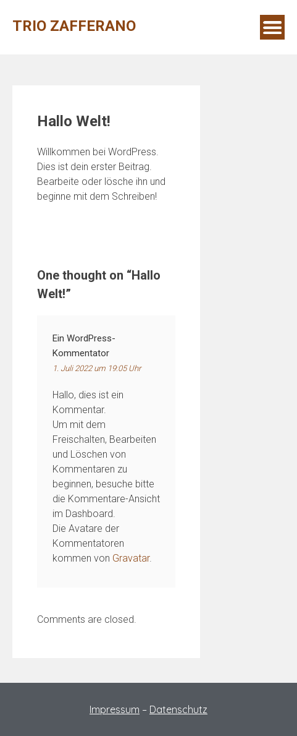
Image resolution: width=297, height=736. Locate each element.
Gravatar (130, 558)
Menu (272, 27)
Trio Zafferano (74, 26)
